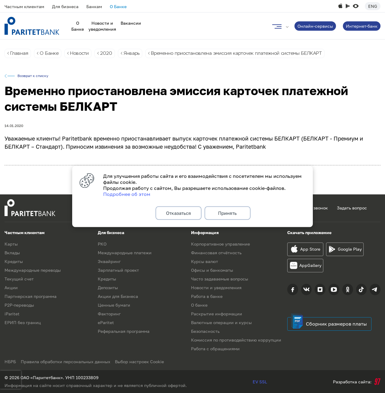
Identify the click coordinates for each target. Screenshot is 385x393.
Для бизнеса (65, 6)
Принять (227, 213)
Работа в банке (207, 296)
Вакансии (131, 23)
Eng (372, 6)
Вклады (12, 252)
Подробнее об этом (126, 193)
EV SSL (260, 381)
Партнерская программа (31, 296)
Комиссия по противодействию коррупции (236, 339)
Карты (11, 243)
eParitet (106, 322)
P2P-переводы (19, 305)
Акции (11, 287)
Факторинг (109, 313)
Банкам (94, 6)
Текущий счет (19, 278)
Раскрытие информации (216, 313)
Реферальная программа (123, 331)
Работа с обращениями (215, 348)
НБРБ (10, 361)
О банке (199, 305)
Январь (136, 53)
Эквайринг (109, 261)
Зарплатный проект (118, 270)
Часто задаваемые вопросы (219, 278)
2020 (109, 53)
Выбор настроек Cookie (142, 361)
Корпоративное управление (220, 243)
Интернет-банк (361, 26)
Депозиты (108, 287)
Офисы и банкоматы (212, 270)
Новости (81, 53)
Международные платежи (125, 252)
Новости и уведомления (216, 287)
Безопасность (205, 331)
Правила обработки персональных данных (67, 361)
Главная (19, 53)
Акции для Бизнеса (118, 296)
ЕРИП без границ (23, 322)
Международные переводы (33, 270)
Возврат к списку (32, 76)
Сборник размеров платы (336, 324)
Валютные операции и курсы (221, 322)
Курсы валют (204, 261)
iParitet (12, 313)
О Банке (118, 6)
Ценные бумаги (114, 305)
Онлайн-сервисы (315, 26)
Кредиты (14, 261)
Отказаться (178, 213)
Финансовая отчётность (216, 252)
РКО (102, 243)
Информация (205, 232)
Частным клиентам (24, 6)
